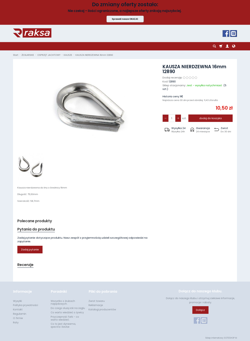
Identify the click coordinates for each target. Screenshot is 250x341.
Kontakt (18, 309)
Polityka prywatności (25, 305)
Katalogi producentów (102, 309)
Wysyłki (17, 300)
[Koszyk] (221, 46)
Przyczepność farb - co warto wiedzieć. (65, 318)
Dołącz (200, 310)
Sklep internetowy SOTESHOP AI (221, 337)
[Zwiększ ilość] (165, 118)
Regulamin (19, 313)
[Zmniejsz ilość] (178, 118)
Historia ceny (172, 96)
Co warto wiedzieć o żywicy (67, 312)
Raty (16, 322)
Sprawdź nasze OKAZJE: (125, 18)
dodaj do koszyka (210, 118)
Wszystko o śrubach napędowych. (63, 302)
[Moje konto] (227, 46)
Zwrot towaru (97, 300)
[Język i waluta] (233, 46)
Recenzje (25, 264)
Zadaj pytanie (30, 249)
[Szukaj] (214, 46)
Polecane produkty (34, 220)
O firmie (18, 318)
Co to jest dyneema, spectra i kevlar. (63, 325)
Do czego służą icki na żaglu (68, 307)
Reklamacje (96, 305)
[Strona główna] (32, 33)
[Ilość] (171, 118)
